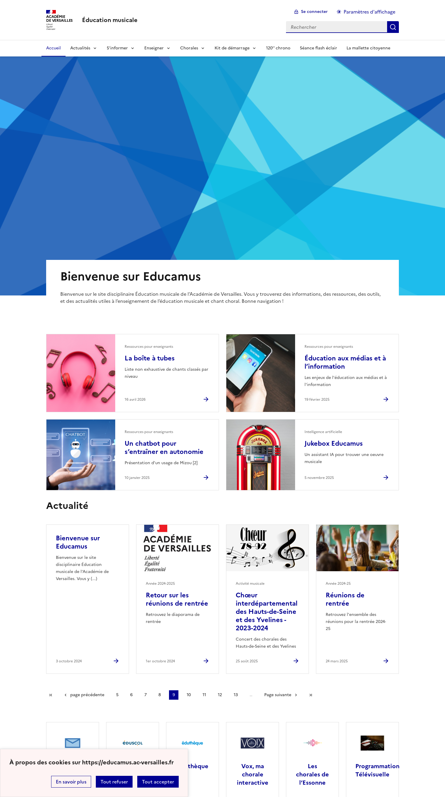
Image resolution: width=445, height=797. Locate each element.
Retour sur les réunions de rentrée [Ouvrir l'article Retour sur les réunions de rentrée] (177, 599)
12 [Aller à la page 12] (220, 695)
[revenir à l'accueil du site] (110, 20)
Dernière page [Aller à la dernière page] (310, 695)
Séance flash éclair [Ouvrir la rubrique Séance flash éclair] (318, 48)
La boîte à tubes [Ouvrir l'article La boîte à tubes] (150, 358)
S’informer (117, 48)
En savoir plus (71, 781)
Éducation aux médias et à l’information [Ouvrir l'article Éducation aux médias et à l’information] (345, 362)
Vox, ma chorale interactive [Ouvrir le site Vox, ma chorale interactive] (252, 774)
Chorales (189, 48)
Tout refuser (114, 781)
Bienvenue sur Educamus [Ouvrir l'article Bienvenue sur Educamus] (78, 542)
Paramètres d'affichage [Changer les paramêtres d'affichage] (369, 11)
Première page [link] (51, 695)
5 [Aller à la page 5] (117, 695)
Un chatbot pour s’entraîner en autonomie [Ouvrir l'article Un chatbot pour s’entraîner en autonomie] (164, 448)
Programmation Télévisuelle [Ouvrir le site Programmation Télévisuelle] (377, 770)
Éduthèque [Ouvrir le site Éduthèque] (192, 766)
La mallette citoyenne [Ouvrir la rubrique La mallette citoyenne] (368, 48)
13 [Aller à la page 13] (236, 695)
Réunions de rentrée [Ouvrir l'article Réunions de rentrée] (345, 599)
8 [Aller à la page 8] (159, 695)
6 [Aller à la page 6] (131, 695)
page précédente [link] (87, 695)
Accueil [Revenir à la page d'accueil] (53, 48)
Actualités (80, 48)
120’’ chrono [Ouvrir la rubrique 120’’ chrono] (278, 48)
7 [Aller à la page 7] (145, 695)
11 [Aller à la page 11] (204, 695)
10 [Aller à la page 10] (189, 695)
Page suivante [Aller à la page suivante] (277, 695)
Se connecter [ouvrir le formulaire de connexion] (314, 12)
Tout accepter (158, 781)
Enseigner (154, 48)
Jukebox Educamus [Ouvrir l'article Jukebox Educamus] (334, 443)
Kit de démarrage (232, 48)
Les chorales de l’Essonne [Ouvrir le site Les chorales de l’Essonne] (312, 774)
